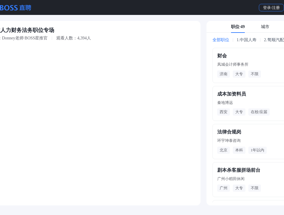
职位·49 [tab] (238, 26)
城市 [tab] (265, 26)
